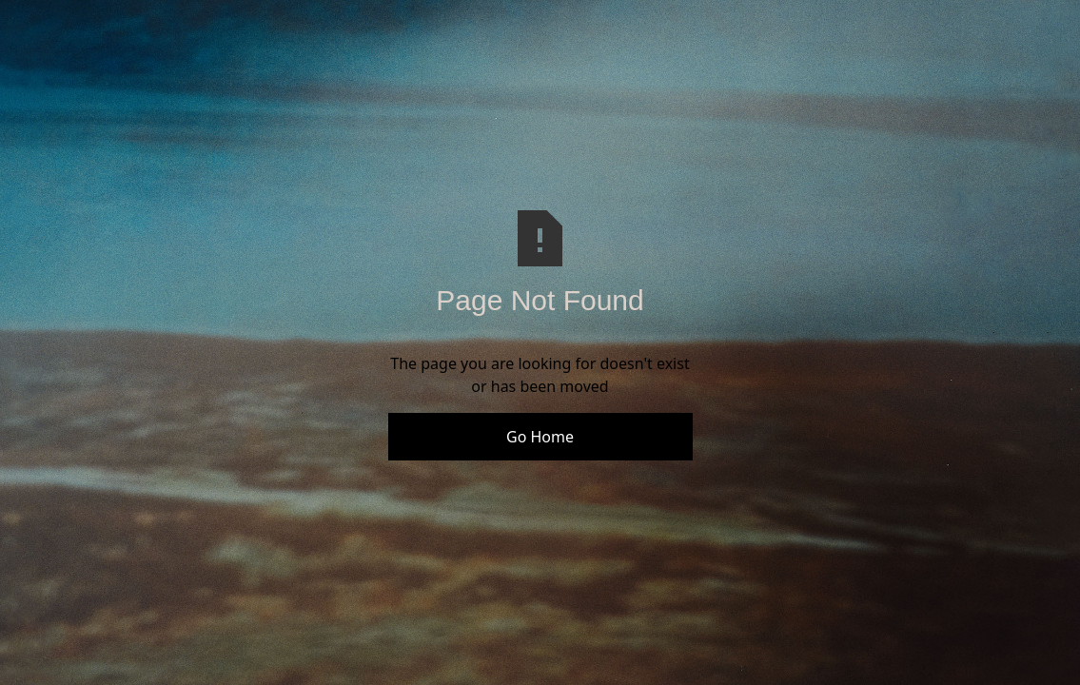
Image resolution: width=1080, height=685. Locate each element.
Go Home (540, 436)
